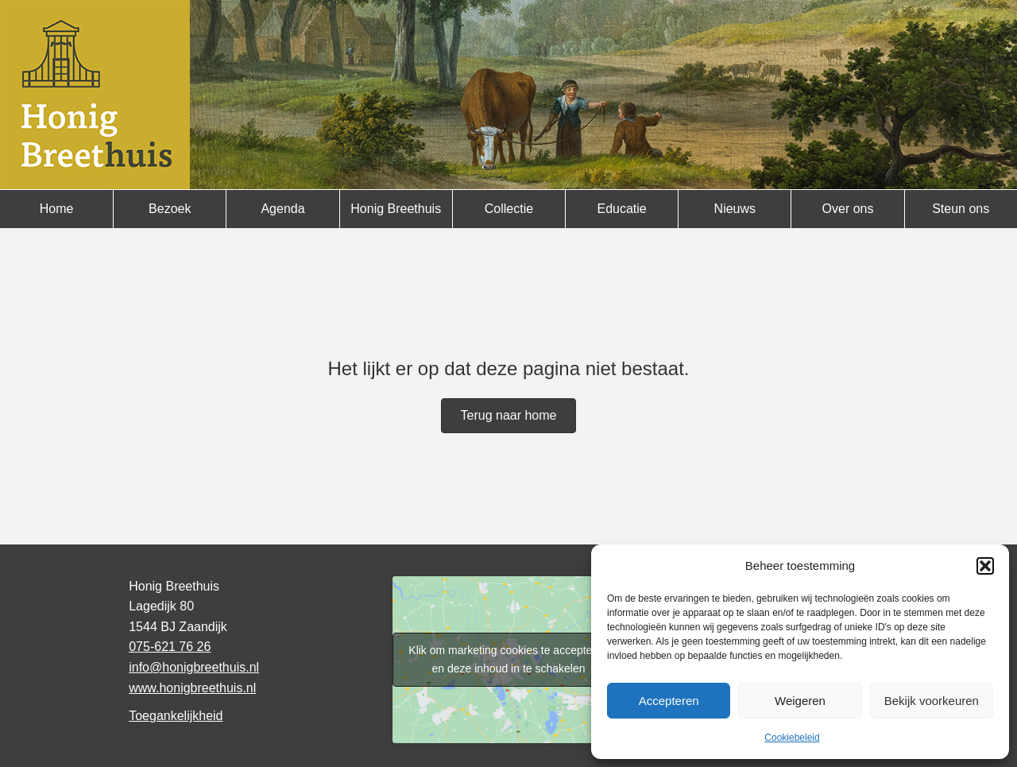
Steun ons (960, 208)
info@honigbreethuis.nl (194, 667)
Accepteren (669, 700)
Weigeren (800, 700)
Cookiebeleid (791, 737)
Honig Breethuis (395, 208)
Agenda (282, 208)
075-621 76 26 (170, 646)
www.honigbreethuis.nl (192, 688)
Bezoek (170, 208)
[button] (985, 566)
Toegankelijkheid (175, 715)
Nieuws (735, 208)
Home (57, 208)
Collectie (509, 208)
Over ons (848, 208)
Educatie (621, 208)
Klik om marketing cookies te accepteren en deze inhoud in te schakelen (508, 659)
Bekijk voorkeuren (931, 700)
